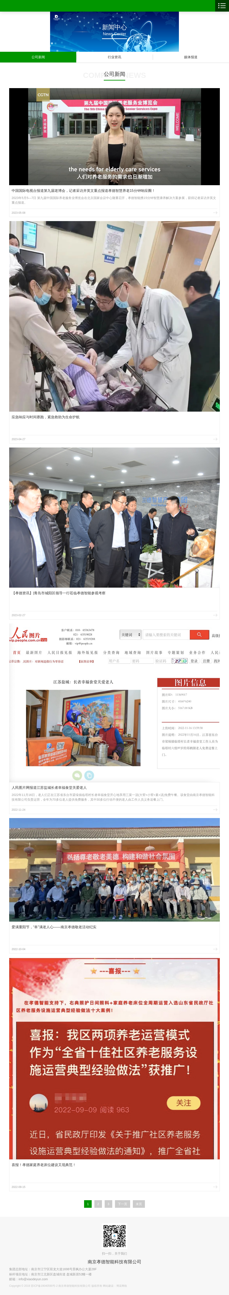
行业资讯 (114, 57)
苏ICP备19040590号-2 (44, 1285)
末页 (139, 1204)
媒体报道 (190, 57)
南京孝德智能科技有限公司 (114, 1262)
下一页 (122, 1204)
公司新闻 (38, 57)
